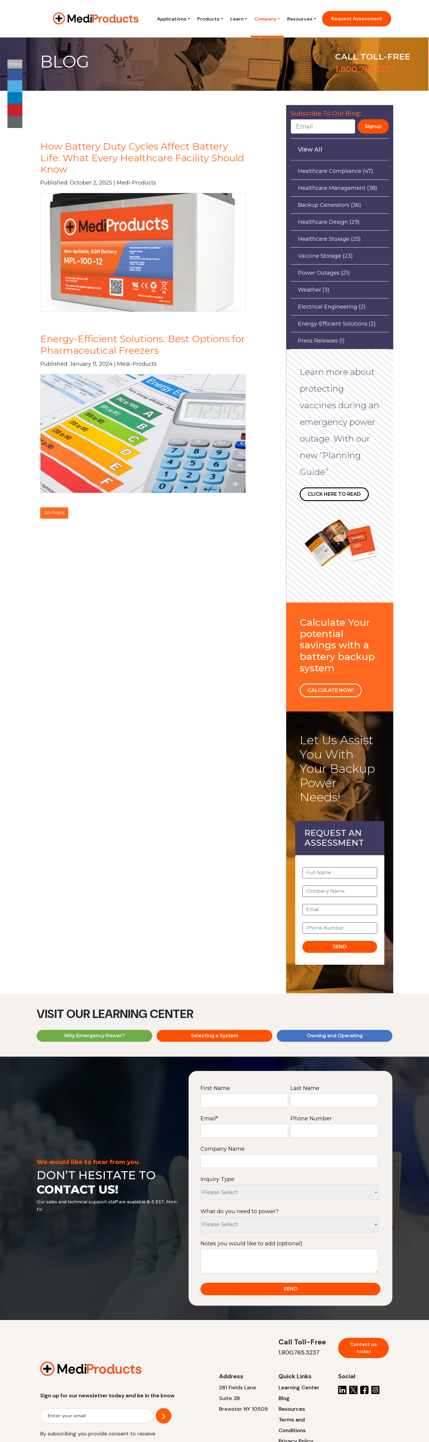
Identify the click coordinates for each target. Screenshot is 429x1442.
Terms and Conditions (292, 1425)
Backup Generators (329, 205)
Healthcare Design (329, 222)
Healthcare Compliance (335, 171)
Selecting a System (214, 1036)
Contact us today (363, 1348)
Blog (284, 1398)
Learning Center (299, 1387)
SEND (340, 947)
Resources (300, 19)
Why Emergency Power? (94, 1036)
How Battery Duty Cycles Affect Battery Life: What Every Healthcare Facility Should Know (142, 157)
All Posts (54, 513)
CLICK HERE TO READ (334, 494)
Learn (237, 19)
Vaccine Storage (325, 256)
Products (208, 19)
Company (265, 19)
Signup (373, 126)
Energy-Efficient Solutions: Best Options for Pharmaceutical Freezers (142, 344)
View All (310, 149)
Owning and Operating (335, 1036)
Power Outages (324, 273)
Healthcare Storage (329, 239)
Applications (171, 19)
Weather (313, 290)
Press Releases (321, 340)
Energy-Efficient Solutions (337, 323)
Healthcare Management (337, 188)
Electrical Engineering (332, 307)
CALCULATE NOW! (331, 690)
